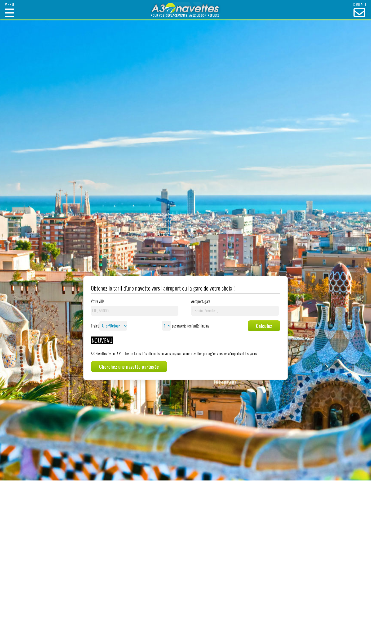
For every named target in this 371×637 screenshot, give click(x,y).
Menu (9, 4)
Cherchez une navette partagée (129, 366)
